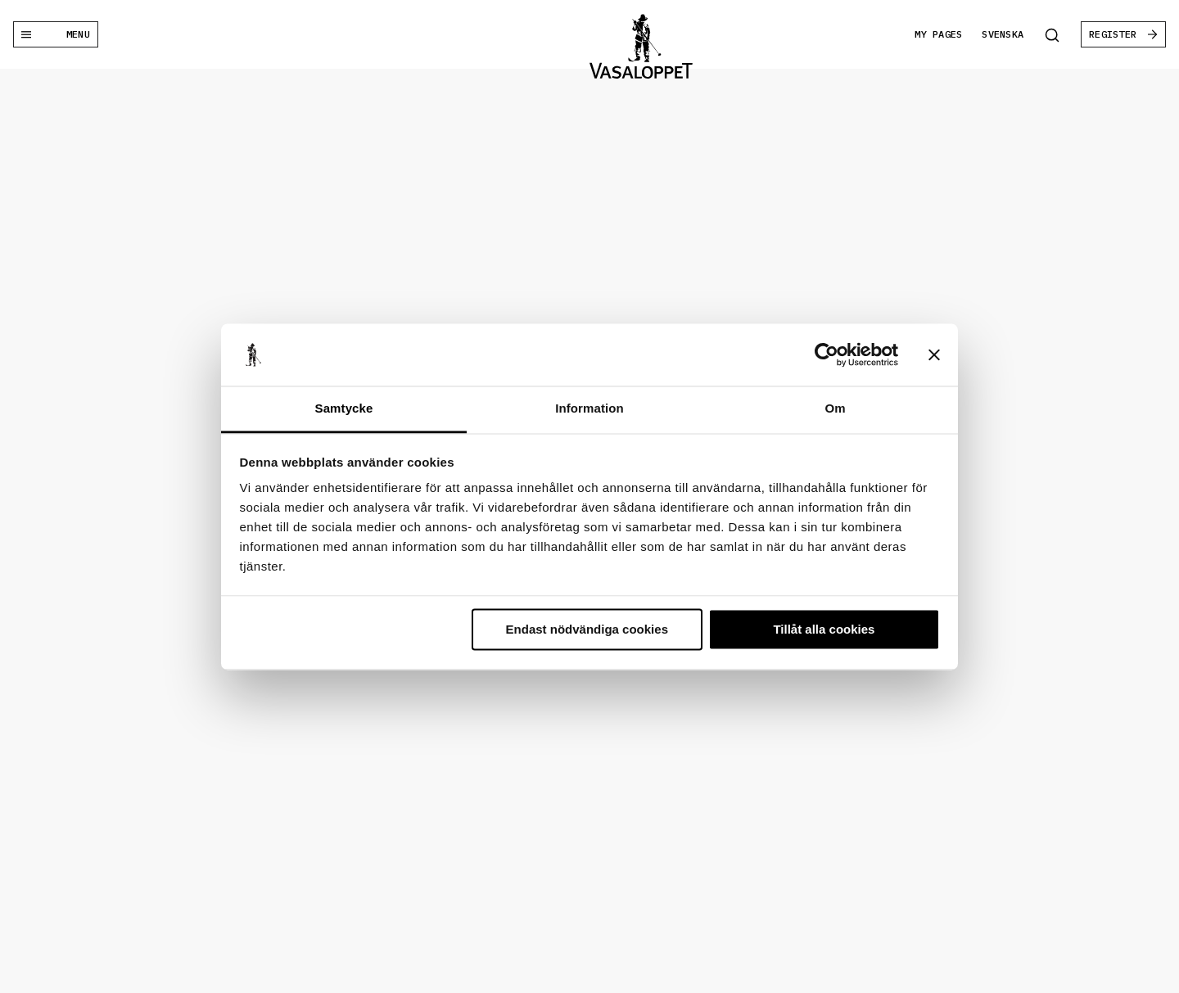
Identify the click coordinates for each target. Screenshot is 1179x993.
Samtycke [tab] (344, 409)
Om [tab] (834, 409)
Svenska (1002, 34)
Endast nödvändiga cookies (587, 629)
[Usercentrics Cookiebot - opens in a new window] (826, 354)
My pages (938, 34)
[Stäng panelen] (934, 354)
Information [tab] (589, 409)
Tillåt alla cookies (823, 629)
